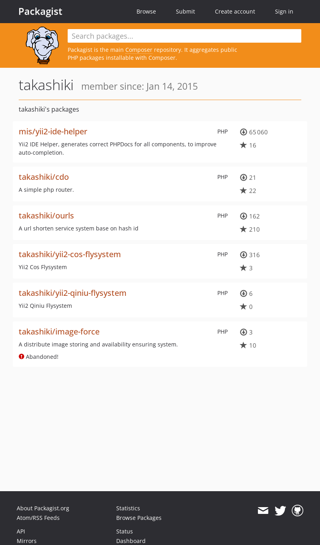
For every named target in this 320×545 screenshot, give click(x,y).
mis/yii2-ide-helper (53, 131)
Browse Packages (139, 517)
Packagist (40, 11)
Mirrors (27, 541)
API (21, 531)
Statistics (128, 508)
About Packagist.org (43, 508)
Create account (235, 11)
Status (124, 531)
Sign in (284, 11)
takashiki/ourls (46, 215)
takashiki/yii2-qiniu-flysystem (73, 292)
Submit (185, 11)
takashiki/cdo (44, 176)
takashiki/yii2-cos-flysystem (70, 254)
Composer (138, 49)
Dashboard (131, 541)
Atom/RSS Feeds (38, 517)
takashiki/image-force (59, 331)
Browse (146, 11)
